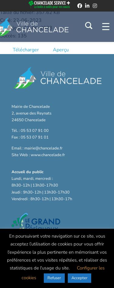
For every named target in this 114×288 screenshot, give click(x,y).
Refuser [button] (54, 278)
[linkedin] (87, 6)
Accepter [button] (79, 278)
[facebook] (79, 6)
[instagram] (94, 6)
